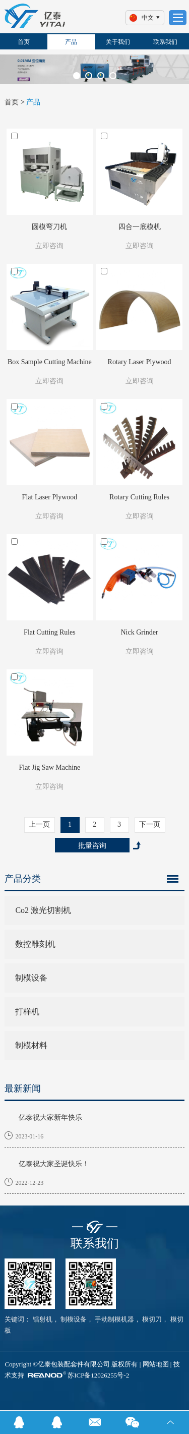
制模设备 (31, 977)
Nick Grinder (139, 632)
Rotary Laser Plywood (139, 362)
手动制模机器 (113, 1319)
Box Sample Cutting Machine (50, 362)
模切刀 (151, 1319)
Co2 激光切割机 (43, 910)
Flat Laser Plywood (50, 497)
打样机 (27, 1011)
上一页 (39, 824)
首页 (24, 41)
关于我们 (118, 41)
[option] (94, 69)
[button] (76, 75)
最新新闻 (23, 1088)
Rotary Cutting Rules (139, 497)
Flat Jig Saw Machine (50, 767)
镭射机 (42, 1319)
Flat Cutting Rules (50, 632)
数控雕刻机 (35, 944)
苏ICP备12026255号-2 (98, 1375)
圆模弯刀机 (49, 227)
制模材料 (31, 1045)
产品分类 (23, 879)
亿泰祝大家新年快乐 (50, 1117)
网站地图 (156, 1364)
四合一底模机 (139, 227)
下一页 (149, 824)
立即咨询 (49, 246)
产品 (71, 41)
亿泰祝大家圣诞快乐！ (54, 1164)
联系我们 (165, 41)
